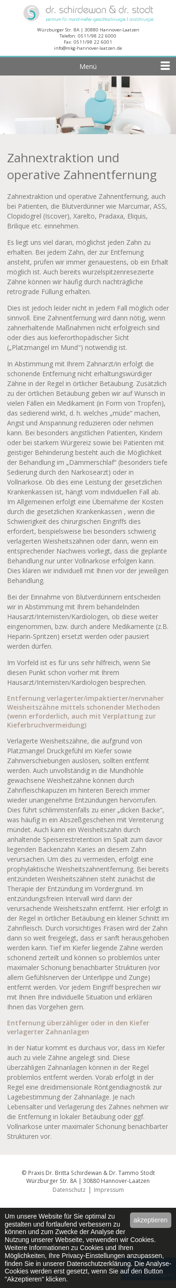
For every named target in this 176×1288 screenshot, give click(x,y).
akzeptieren (151, 1220)
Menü (125, 65)
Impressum (109, 1190)
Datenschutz (69, 1190)
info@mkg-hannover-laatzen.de (88, 48)
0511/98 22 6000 (97, 36)
